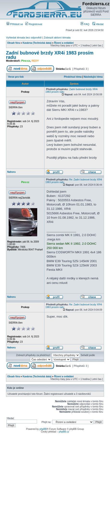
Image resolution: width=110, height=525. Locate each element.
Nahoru (11, 172)
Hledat (98, 24)
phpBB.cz (64, 431)
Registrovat (33, 24)
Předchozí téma (73, 77)
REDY (35, 60)
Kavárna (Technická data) (37, 43)
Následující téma (93, 77)
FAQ (84, 24)
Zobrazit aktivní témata (57, 37)
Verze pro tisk (16, 77)
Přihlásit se (14, 24)
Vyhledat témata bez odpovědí (24, 37)
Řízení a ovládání (63, 43)
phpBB (43, 429)
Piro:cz (25, 60)
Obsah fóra (13, 43)
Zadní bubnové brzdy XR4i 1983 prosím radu (49, 55)
